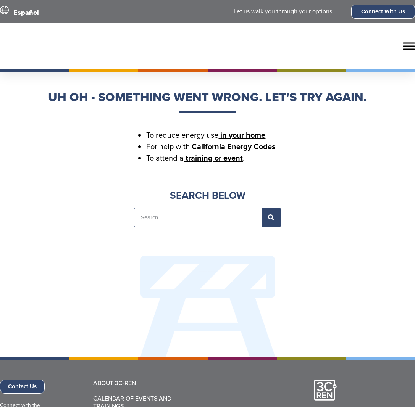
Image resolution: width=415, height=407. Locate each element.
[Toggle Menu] (409, 46)
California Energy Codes (233, 146)
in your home (241, 135)
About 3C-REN (114, 383)
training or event (213, 158)
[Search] (271, 217)
